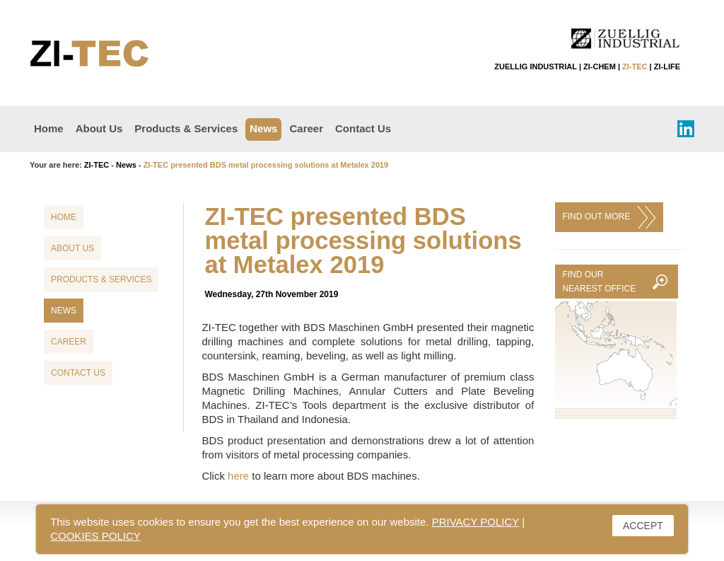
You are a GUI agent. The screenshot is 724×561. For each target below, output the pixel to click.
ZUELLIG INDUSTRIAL (535, 66)
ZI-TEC (634, 66)
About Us (99, 128)
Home (49, 128)
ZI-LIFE (667, 66)
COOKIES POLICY (95, 536)
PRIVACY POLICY (475, 522)
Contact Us (363, 128)
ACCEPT (643, 525)
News (263, 128)
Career (306, 128)
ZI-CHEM (599, 66)
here (238, 476)
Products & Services (186, 128)
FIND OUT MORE (608, 217)
